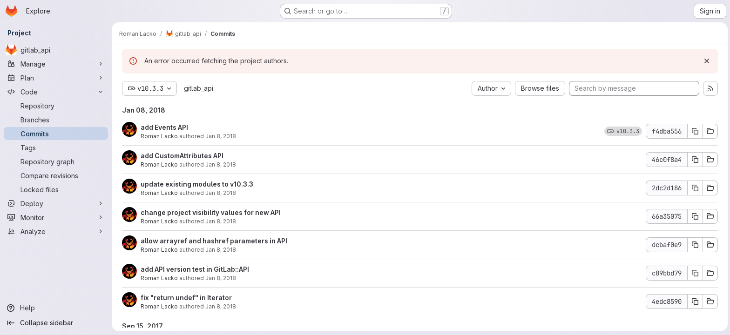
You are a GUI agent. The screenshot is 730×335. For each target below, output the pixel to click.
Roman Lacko (158, 136)
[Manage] (56, 63)
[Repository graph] (56, 161)
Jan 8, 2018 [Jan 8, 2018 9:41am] (219, 306)
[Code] (56, 91)
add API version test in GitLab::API (194, 269)
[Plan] (56, 77)
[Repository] (56, 105)
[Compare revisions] (56, 175)
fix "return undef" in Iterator (185, 298)
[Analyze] (56, 231)
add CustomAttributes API (181, 156)
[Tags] (56, 147)
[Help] (56, 308)
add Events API (163, 127)
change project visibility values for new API (210, 212)
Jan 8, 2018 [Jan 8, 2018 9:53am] (219, 278)
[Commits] (56, 133)
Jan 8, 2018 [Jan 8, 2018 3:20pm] (219, 249)
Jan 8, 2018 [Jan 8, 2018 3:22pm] (219, 136)
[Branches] (56, 119)
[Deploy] (56, 203)
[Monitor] (56, 217)
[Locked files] (56, 189)
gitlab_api (197, 88)
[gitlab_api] (56, 49)
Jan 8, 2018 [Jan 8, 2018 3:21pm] (219, 221)
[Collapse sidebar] (56, 322)
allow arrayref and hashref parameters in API (213, 241)
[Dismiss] (705, 61)
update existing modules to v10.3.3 (196, 184)
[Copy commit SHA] (694, 131)
